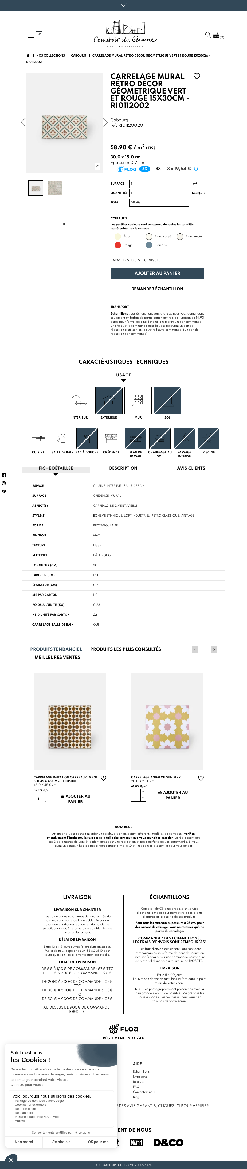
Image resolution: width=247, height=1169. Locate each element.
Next (214, 649)
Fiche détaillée (56, 469)
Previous (206, 649)
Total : (116, 202)
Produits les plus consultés (125, 649)
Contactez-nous (144, 1091)
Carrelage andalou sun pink (156, 777)
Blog (136, 1097)
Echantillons (141, 1071)
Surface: (118, 183)
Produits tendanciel (56, 649)
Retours (138, 1081)
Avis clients (191, 469)
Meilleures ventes (57, 657)
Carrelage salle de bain (53, 624)
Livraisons (140, 1076)
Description (123, 469)
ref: (114, 126)
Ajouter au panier (157, 273)
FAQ (136, 1086)
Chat (132, 845)
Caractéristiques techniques (135, 260)
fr (39, 34)
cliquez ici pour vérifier (183, 1106)
